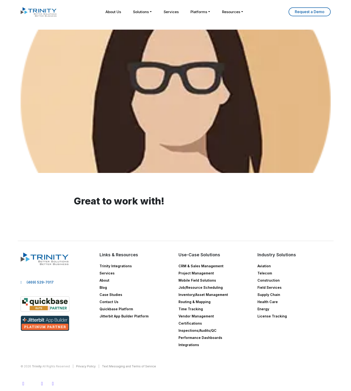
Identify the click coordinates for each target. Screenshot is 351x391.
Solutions (141, 12)
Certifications (190, 323)
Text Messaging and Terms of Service (129, 366)
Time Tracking (190, 309)
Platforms (199, 12)
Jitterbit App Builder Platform (124, 316)
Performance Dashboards (200, 338)
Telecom (264, 273)
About (104, 280)
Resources (231, 12)
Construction (268, 280)
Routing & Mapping (194, 302)
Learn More (310, 11)
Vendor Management (196, 316)
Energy (263, 309)
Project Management (196, 273)
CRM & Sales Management (200, 266)
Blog (103, 287)
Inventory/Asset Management (203, 295)
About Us (113, 12)
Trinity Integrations (116, 266)
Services (171, 12)
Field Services (269, 287)
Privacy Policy (86, 366)
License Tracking (272, 316)
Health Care (267, 302)
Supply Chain (268, 295)
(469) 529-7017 (40, 282)
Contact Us (109, 302)
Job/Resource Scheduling (200, 287)
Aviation (264, 266)
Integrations (188, 345)
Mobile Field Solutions (197, 280)
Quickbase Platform (116, 309)
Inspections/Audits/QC (197, 330)
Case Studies (111, 295)
